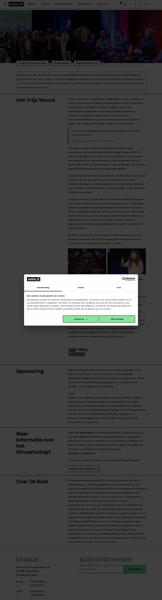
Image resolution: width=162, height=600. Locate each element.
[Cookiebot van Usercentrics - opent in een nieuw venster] (124, 279)
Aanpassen (80, 319)
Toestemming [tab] (43, 287)
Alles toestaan (117, 319)
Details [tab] (81, 287)
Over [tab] (119, 287)
